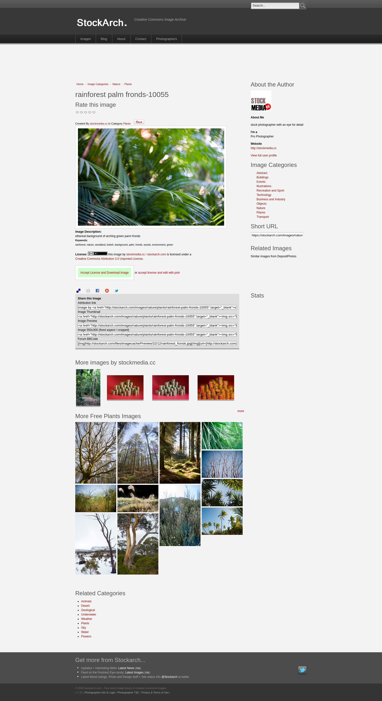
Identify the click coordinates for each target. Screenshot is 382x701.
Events (261, 181)
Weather (86, 619)
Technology (264, 195)
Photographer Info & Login (100, 692)
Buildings (262, 177)
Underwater (88, 614)
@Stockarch (170, 677)
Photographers (166, 39)
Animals (86, 601)
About (121, 39)
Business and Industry (271, 199)
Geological (88, 610)
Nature (116, 84)
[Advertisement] (191, 60)
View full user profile (264, 155)
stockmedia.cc (98, 123)
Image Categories (98, 84)
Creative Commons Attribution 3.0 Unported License (109, 258)
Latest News (126, 668)
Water (85, 632)
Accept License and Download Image (104, 272)
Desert (85, 605)
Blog (104, 39)
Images (85, 39)
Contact (140, 39)
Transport (263, 217)
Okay (81, 112)
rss (138, 668)
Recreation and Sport (270, 190)
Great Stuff (90, 112)
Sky (83, 627)
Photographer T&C (128, 692)
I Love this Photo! (94, 112)
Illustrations (264, 186)
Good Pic (86, 112)
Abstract (262, 173)
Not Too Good (77, 112)
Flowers (86, 636)
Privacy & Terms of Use (155, 692)
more (241, 411)
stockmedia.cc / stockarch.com (146, 254)
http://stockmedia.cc (264, 148)
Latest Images (134, 672)
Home (80, 84)
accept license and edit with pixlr (159, 272)
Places (261, 212)
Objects (262, 203)
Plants (128, 84)
